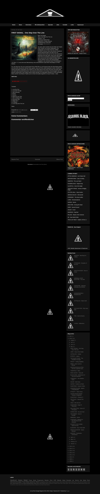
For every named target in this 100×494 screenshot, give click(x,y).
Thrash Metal (25, 482)
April (72, 437)
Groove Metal (23, 484)
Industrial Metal (28, 484)
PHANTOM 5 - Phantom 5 (76, 397)
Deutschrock (50, 483)
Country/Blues (42, 482)
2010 (70, 457)
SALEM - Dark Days (75, 382)
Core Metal (23, 483)
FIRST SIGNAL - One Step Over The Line (77, 349)
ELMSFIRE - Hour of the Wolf (77, 427)
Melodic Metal (61, 480)
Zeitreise (48, 484)
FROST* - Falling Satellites (77, 361)
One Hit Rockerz (83, 482)
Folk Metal (12, 484)
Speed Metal (15, 483)
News (20, 24)
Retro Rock (39, 483)
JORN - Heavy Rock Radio (77, 352)
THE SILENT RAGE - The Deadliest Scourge (76, 359)
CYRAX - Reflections (79, 323)
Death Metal (65, 482)
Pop (20, 483)
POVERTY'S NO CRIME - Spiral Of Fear (76, 425)
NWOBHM (28, 483)
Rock (88, 480)
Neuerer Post (15, 159)
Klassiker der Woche (72, 480)
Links (72, 24)
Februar (73, 441)
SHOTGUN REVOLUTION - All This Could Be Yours (77, 368)
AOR (55, 480)
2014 (70, 448)
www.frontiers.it (46, 44)
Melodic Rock (18, 112)
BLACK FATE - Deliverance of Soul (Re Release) (77, 375)
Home (13, 24)
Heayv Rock (87, 483)
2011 (70, 454)
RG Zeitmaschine (40, 24)
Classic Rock (60, 483)
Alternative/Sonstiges (16, 482)
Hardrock (13, 480)
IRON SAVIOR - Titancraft (76, 372)
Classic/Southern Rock (57, 482)
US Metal (55, 483)
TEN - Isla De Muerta (79, 316)
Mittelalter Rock (38, 484)
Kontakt (65, 24)
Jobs (57, 24)
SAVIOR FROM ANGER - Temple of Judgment (76, 394)
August (72, 340)
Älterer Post (59, 159)
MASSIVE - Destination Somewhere (76, 434)
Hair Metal (83, 480)
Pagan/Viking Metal (77, 483)
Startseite (37, 159)
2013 (70, 450)
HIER (17, 62)
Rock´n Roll (76, 482)
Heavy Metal (23, 480)
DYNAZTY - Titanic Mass (76, 391)
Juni (72, 344)
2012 (70, 452)
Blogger (68, 491)
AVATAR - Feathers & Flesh (77, 384)
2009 (70, 459)
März (72, 439)
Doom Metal (48, 482)
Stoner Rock (45, 483)
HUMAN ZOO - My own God (77, 411)
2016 (70, 338)
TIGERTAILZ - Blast (75, 370)
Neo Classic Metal (17, 484)
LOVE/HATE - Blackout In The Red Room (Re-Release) (76, 421)
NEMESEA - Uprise (75, 417)
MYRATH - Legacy (75, 356)
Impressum (80, 24)
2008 (70, 461)
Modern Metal (43, 484)
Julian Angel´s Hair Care (68, 483)
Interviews (28, 24)
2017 (70, 336)
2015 (70, 446)
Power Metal (32, 480)
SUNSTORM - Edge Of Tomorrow (76, 405)
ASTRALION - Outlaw (75, 354)
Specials (50, 24)
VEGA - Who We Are (75, 402)
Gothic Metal (71, 482)
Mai (72, 346)
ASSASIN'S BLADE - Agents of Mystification (77, 389)
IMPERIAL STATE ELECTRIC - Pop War (79, 279)
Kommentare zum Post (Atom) (40, 164)
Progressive (40, 480)
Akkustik (83, 483)
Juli (72, 342)
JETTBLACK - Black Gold (80, 300)
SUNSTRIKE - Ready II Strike (77, 386)
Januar (72, 443)
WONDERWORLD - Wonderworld (79, 294)
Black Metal (33, 483)
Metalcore (33, 484)
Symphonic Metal (34, 482)
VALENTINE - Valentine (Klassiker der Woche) (80, 286)
